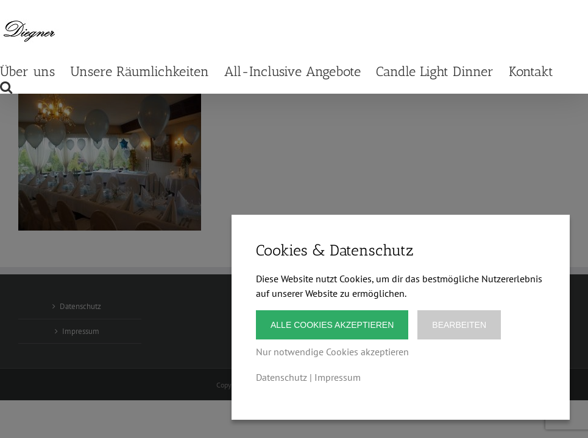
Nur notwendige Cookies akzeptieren (332, 352)
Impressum (337, 377)
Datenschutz (281, 377)
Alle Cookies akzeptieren (332, 325)
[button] (6, 86)
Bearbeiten (459, 325)
